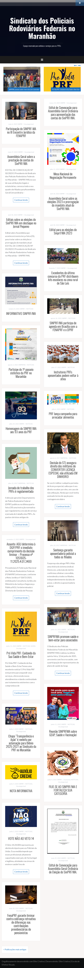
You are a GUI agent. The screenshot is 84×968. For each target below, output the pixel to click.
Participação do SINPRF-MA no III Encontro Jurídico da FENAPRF (21, 132)
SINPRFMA (22, 365)
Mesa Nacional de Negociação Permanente (63, 176)
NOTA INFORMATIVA (21, 790)
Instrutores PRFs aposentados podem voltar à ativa (63, 375)
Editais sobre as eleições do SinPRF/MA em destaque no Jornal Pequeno (21, 223)
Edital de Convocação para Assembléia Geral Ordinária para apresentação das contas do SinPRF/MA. (63, 112)
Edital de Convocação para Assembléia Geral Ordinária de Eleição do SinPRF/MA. (63, 868)
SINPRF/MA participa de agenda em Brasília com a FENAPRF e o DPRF (63, 326)
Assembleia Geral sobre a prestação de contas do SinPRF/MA (21, 160)
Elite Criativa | (65, 961)
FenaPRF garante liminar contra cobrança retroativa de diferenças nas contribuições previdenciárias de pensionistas (21, 924)
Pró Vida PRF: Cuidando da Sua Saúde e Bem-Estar (66, 89)
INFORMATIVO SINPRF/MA (21, 313)
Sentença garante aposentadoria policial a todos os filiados (63, 553)
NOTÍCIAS (29, 309)
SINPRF (20, 124)
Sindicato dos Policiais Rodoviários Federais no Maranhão (42, 28)
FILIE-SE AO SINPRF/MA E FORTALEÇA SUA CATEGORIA (63, 790)
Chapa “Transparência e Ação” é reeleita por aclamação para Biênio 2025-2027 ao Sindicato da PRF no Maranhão (21, 743)
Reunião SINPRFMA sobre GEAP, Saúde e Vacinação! (63, 733)
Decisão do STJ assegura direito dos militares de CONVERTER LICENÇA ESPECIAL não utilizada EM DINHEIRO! (63, 469)
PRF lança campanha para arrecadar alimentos (63, 415)
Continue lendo (21, 200)
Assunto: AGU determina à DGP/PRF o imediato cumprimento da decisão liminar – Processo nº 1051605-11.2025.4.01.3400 (21, 553)
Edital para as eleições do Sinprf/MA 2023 (63, 231)
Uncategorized (29, 124)
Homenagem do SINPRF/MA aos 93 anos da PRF (21, 430)
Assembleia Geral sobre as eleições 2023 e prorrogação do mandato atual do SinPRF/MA (63, 203)
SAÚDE (33, 646)
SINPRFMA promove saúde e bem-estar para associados (24, 89)
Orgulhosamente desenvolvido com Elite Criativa (23, 961)
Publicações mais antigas (15, 949)
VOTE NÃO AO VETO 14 (21, 838)
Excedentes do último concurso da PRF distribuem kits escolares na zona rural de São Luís (63, 277)
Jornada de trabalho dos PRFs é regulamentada (21, 489)
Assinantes (67, 780)
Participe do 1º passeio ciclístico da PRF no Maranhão (21, 373)
